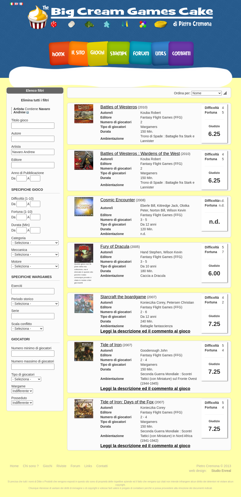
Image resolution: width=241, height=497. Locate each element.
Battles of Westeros (118, 107)
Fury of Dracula (114, 246)
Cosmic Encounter (117, 200)
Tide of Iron (110, 344)
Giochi (97, 52)
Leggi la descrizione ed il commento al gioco (145, 331)
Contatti (181, 53)
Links (160, 53)
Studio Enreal (221, 471)
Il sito (78, 52)
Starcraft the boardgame (123, 296)
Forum (141, 53)
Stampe (118, 53)
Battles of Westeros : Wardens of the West (140, 153)
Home (58, 54)
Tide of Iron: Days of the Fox (126, 402)
